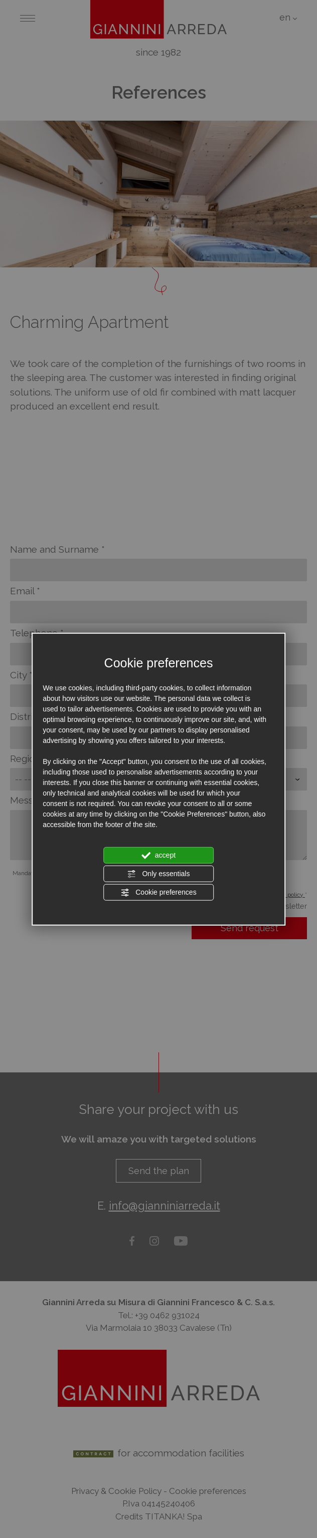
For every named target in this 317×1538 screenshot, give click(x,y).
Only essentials (158, 873)
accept (158, 855)
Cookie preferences (158, 892)
